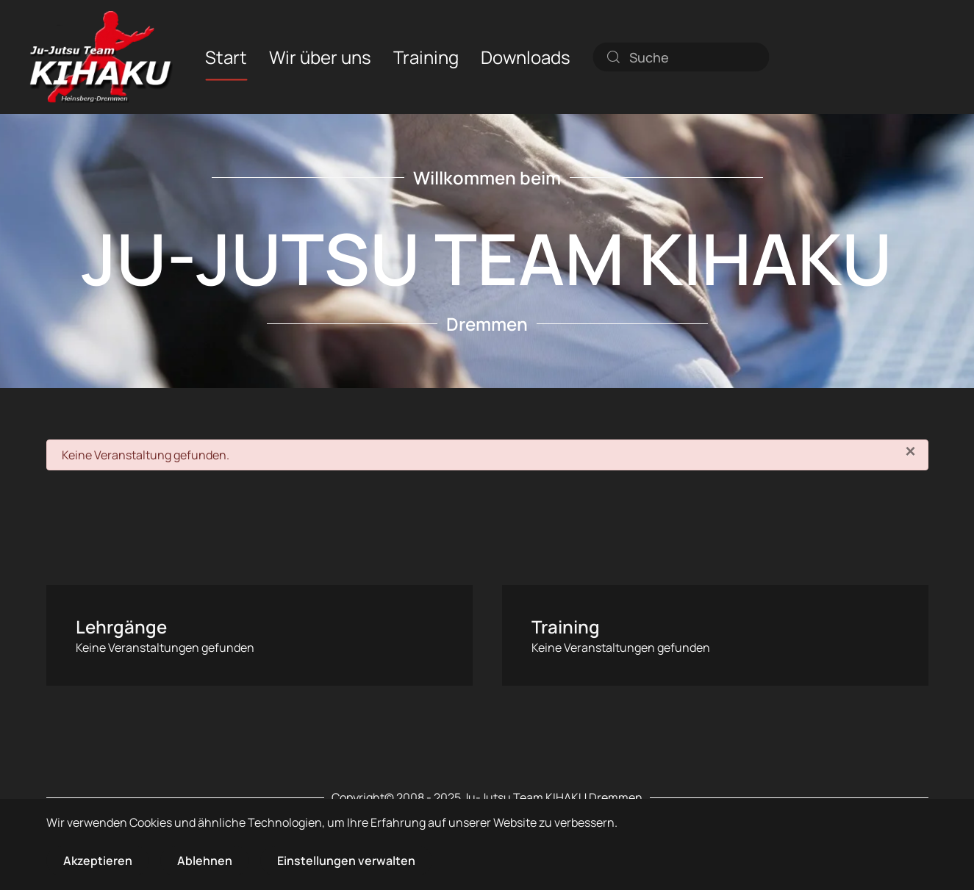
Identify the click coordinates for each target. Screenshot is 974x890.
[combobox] (680, 56)
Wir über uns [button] (320, 56)
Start (226, 56)
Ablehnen (204, 861)
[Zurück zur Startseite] (101, 57)
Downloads (525, 56)
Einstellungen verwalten (346, 861)
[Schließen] (910, 451)
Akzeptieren (97, 861)
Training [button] (426, 56)
